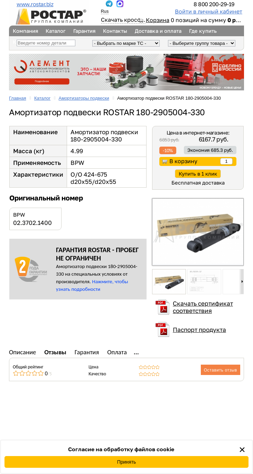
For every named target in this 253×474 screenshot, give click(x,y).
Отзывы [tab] (55, 352)
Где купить (203, 31)
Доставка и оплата (158, 31)
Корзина (157, 20)
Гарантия (84, 31)
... (98, 3)
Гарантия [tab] (87, 352)
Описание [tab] (22, 352)
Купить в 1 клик (198, 174)
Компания (25, 31)
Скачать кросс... (123, 19)
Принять (126, 462)
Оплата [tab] (117, 352)
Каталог (56, 31)
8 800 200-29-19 (214, 4)
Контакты (115, 31)
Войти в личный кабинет (208, 11)
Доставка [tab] (147, 352)
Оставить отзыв (220, 370)
